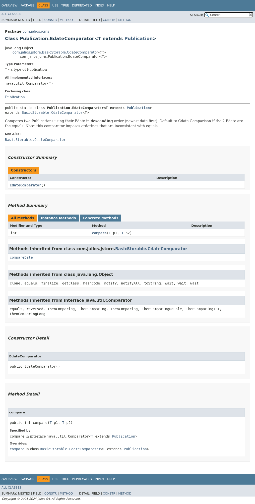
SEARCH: (196, 15)
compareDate (21, 257)
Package (27, 5)
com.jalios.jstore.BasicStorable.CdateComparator (55, 52)
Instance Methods (58, 218)
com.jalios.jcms (35, 31)
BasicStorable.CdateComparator (52, 112)
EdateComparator (25, 185)
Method (66, 20)
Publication (138, 38)
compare (99, 233)
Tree (65, 5)
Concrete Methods (101, 218)
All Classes (11, 14)
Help (111, 5)
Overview (9, 5)
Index (99, 5)
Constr (50, 20)
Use (55, 5)
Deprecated (82, 5)
